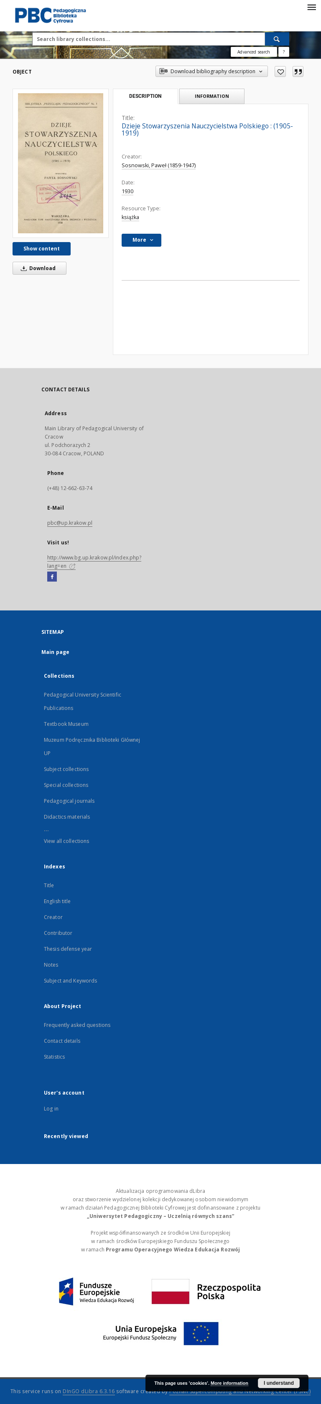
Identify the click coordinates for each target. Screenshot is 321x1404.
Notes (51, 964)
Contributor (58, 933)
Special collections (66, 785)
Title (49, 885)
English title (57, 901)
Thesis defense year (68, 948)
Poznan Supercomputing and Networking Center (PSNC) (240, 1391)
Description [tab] (145, 96)
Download (37, 268)
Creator (53, 917)
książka (130, 217)
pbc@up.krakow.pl (69, 522)
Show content (41, 248)
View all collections (66, 841)
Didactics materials (67, 816)
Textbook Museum (66, 724)
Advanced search (253, 52)
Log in (51, 1108)
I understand (279, 1383)
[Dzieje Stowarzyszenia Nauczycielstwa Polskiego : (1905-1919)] (60, 163)
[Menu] (311, 6)
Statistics (54, 1056)
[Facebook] (52, 577)
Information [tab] (212, 96)
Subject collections (66, 769)
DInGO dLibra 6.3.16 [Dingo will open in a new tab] (89, 1391)
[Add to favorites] (280, 71)
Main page (55, 652)
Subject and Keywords (70, 980)
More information (229, 1383)
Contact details (62, 1040)
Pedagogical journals (69, 800)
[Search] (277, 39)
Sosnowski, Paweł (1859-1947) (159, 165)
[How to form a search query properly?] (283, 52)
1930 (127, 191)
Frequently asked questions (77, 1025)
